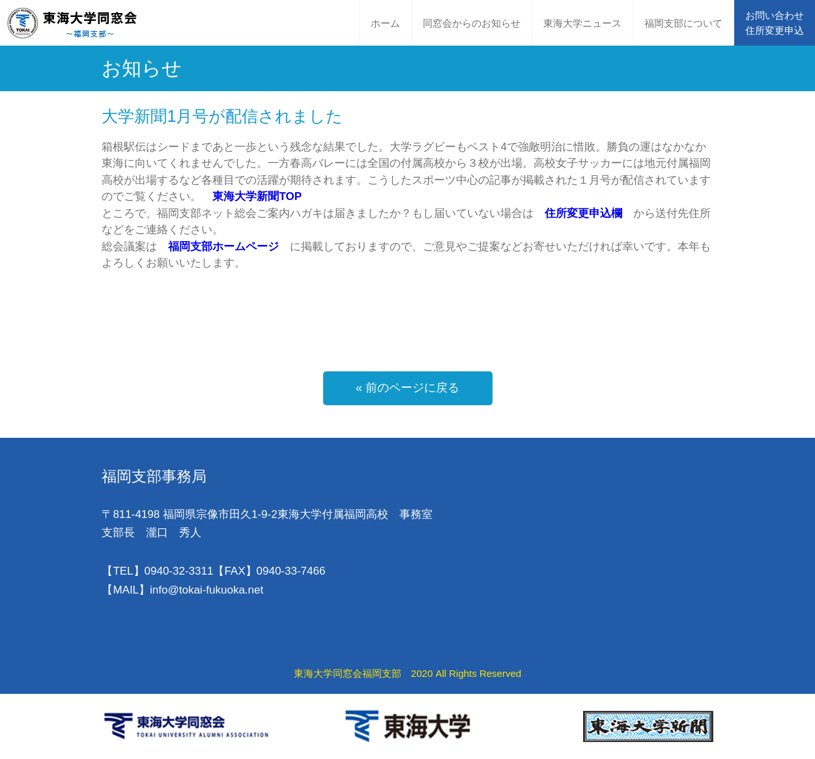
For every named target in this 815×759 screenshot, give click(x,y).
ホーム (385, 23)
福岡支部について (683, 23)
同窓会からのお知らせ (472, 23)
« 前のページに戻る (407, 387)
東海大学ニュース (582, 23)
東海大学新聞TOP (257, 196)
